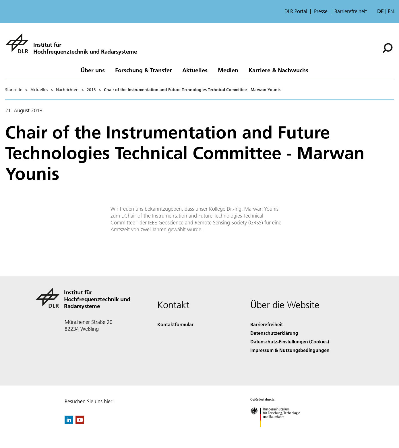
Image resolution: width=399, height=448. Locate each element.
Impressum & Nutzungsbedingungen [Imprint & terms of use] (290, 350)
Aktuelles (195, 70)
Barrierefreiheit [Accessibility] (266, 324)
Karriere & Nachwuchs (278, 70)
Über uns (93, 70)
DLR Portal (295, 11)
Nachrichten (67, 90)
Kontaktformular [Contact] (175, 324)
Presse (321, 11)
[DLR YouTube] (79, 422)
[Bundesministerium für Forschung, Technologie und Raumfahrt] (278, 432)
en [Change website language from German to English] (391, 11)
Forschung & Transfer (143, 70)
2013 (91, 90)
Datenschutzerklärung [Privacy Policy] (274, 333)
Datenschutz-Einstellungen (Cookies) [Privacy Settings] (289, 342)
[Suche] (387, 48)
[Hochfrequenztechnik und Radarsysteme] (71, 43)
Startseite (13, 90)
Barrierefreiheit (350, 11)
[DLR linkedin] (69, 422)
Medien (228, 70)
